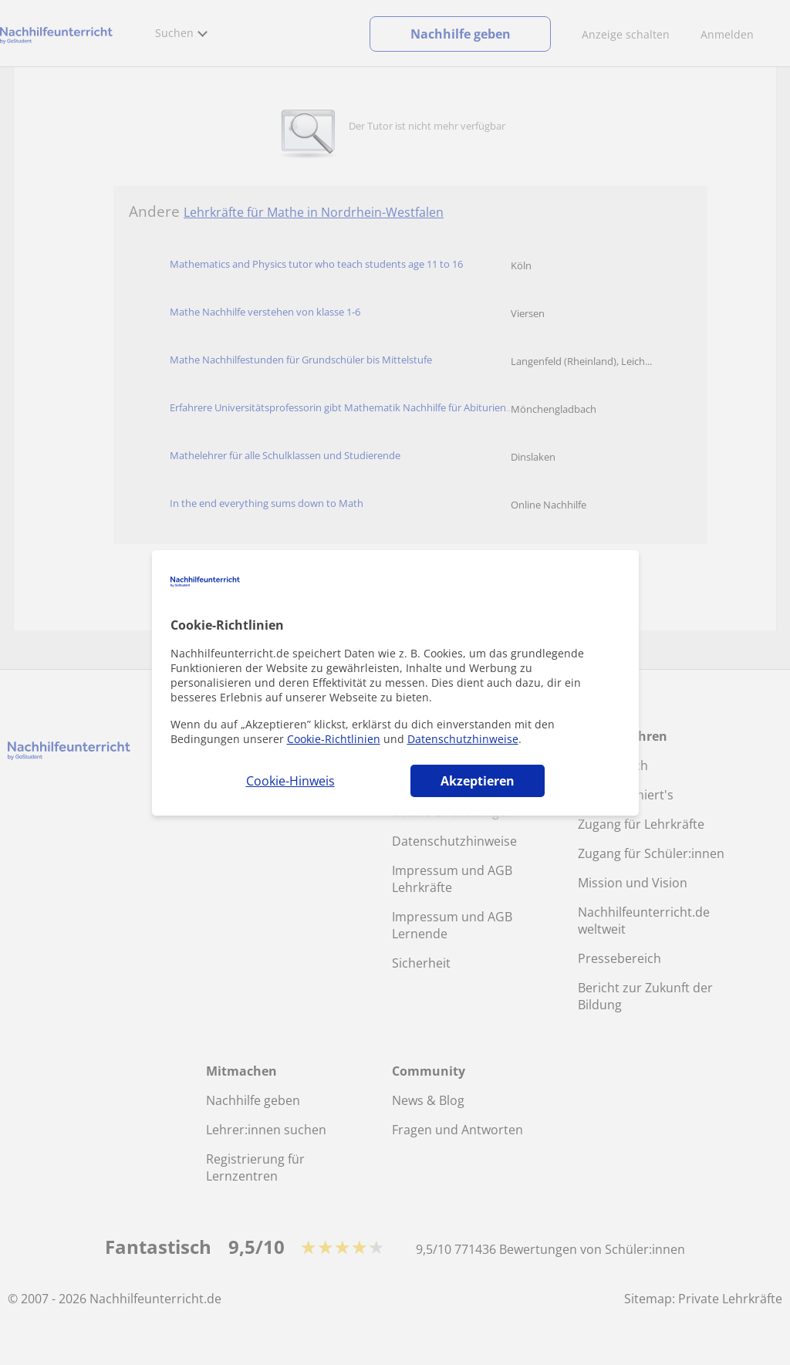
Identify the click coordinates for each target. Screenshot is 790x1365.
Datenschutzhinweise (462, 738)
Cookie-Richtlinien (333, 738)
